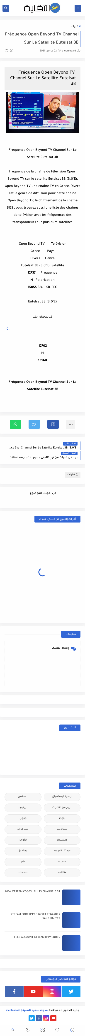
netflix (62, 872)
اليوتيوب (23, 807)
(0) (9, 50)
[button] (53, 424)
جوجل (23, 818)
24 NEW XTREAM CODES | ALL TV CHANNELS (32, 891)
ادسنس (23, 796)
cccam (62, 861)
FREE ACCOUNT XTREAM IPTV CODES (37, 937)
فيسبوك (62, 840)
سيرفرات (23, 829)
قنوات (74, 26)
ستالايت (62, 829)
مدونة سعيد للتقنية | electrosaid (27, 1010)
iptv (23, 861)
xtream (22, 872)
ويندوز (23, 851)
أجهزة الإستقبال (62, 796)
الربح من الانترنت (62, 807)
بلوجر (62, 818)
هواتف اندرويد (61, 851)
